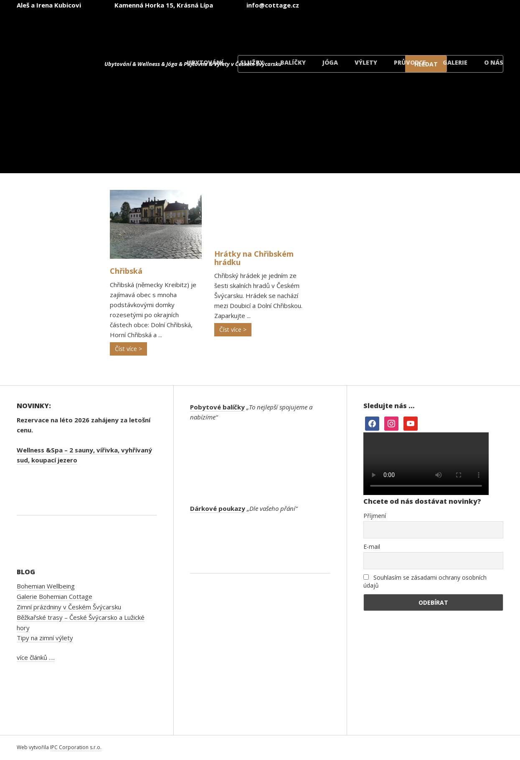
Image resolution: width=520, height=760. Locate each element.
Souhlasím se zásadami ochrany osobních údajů (425, 581)
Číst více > (128, 349)
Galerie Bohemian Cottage (54, 596)
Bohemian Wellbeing (46, 586)
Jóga (330, 62)
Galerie (455, 62)
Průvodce (410, 62)
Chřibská (126, 271)
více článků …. (36, 657)
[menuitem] (274, 28)
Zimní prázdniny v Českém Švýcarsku (69, 607)
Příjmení (374, 516)
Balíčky (293, 62)
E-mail (371, 546)
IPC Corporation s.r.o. (75, 747)
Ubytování (205, 62)
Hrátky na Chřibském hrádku (254, 258)
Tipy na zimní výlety (45, 638)
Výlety (366, 62)
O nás (493, 62)
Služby (252, 62)
